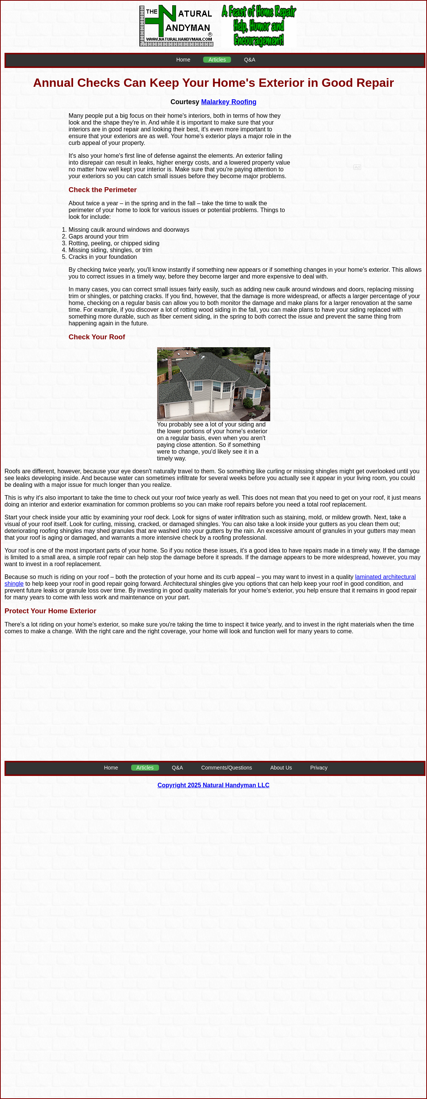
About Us (281, 768)
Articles (217, 60)
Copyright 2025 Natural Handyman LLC (213, 785)
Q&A (250, 60)
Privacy (319, 768)
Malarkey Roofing (229, 102)
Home (183, 60)
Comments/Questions (226, 768)
